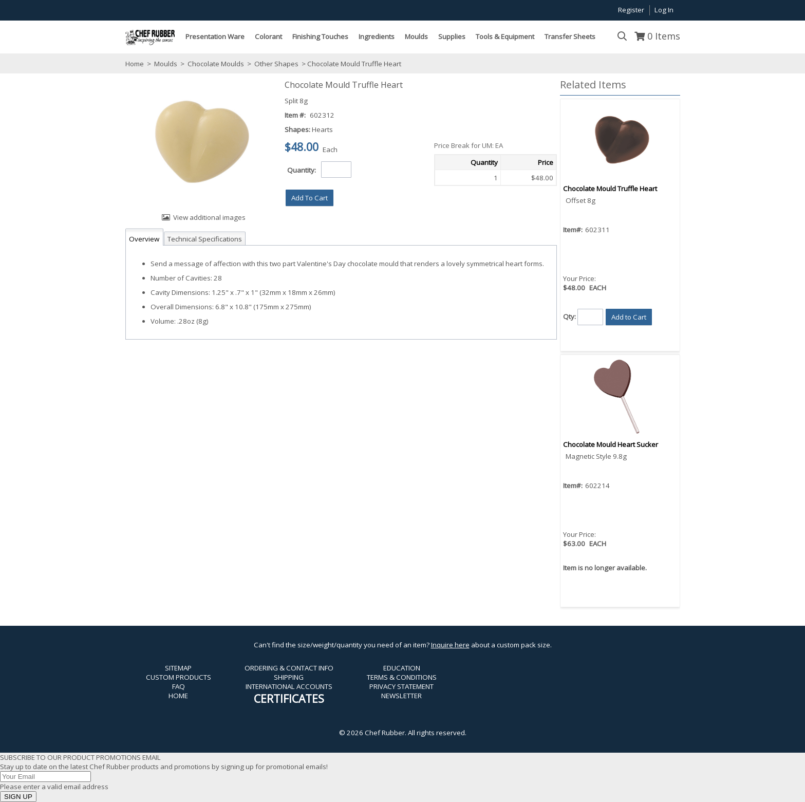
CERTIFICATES (289, 698)
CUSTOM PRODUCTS (178, 677)
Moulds (166, 63)
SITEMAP (178, 668)
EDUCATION (401, 668)
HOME (178, 695)
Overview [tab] (144, 239)
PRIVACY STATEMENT (401, 686)
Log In (663, 9)
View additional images (209, 217)
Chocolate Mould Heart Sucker (610, 444)
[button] (309, 197)
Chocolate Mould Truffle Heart (610, 188)
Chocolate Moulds (216, 63)
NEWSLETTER (401, 695)
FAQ (178, 686)
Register (631, 9)
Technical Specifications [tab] (204, 239)
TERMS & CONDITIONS (402, 677)
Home (134, 63)
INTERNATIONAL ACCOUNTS (289, 686)
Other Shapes (276, 63)
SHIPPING (289, 677)
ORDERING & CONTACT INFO (289, 668)
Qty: (569, 316)
